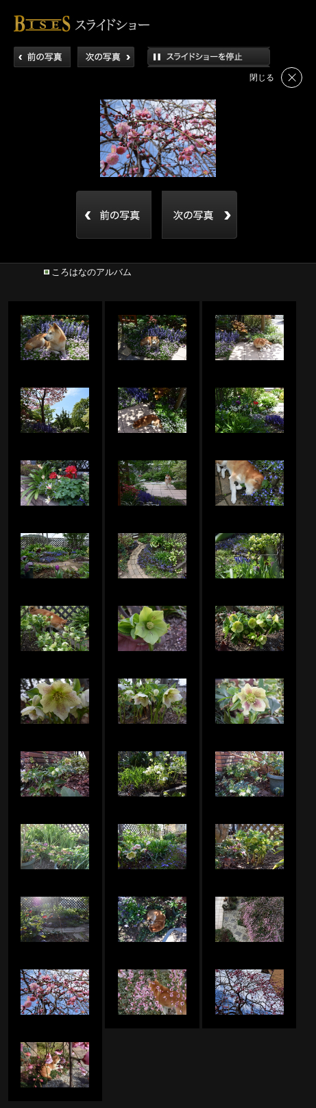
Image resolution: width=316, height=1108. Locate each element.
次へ (105, 57)
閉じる (291, 77)
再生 (208, 57)
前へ (42, 57)
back (113, 215)
